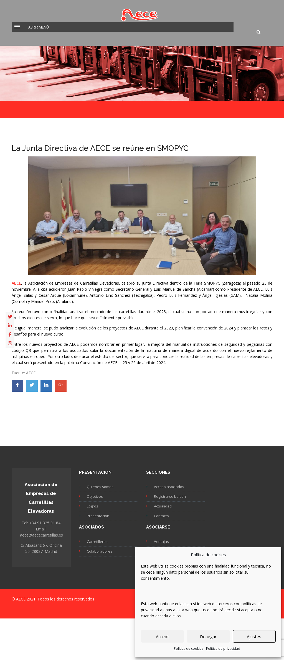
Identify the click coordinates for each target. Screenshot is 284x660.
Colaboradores (99, 551)
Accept (162, 636)
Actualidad (163, 506)
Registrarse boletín (170, 496)
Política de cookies (188, 648)
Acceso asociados (169, 486)
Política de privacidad (223, 648)
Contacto (161, 515)
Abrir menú (38, 27)
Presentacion (98, 515)
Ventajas (161, 541)
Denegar (208, 636)
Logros (92, 506)
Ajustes (254, 636)
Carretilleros (97, 541)
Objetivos (95, 496)
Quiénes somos (100, 486)
